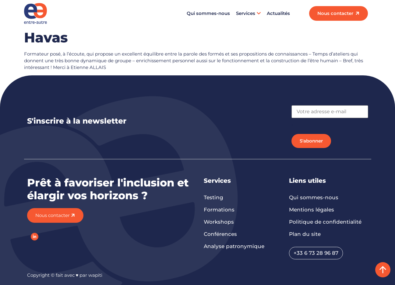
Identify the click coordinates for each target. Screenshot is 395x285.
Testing (213, 197)
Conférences (220, 234)
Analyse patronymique (234, 246)
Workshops (219, 222)
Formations (219, 210)
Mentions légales (311, 210)
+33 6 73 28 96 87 (316, 253)
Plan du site (305, 234)
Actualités (278, 13)
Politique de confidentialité (325, 222)
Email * (299, 102)
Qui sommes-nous (208, 13)
